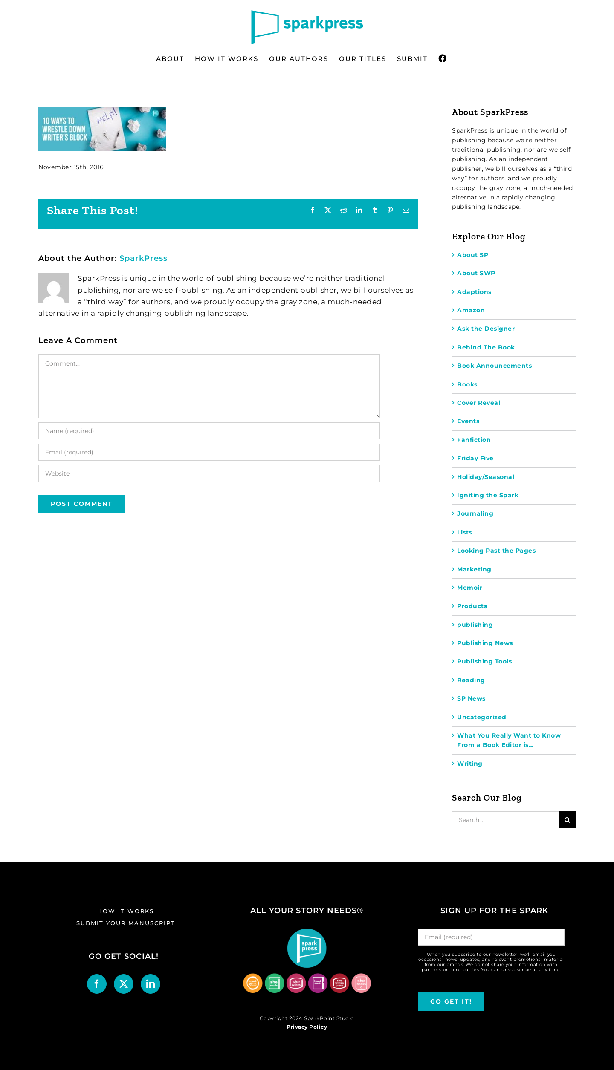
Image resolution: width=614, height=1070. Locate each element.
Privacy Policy (307, 1027)
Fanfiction (474, 440)
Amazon (471, 310)
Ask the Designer (486, 328)
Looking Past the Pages (496, 550)
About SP (472, 255)
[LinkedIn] (151, 984)
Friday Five (475, 458)
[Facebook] (97, 984)
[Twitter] (124, 984)
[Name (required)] (209, 430)
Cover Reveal (478, 403)
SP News (471, 698)
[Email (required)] (209, 452)
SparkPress (143, 258)
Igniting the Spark (487, 495)
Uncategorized (482, 717)
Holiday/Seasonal (485, 477)
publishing (475, 625)
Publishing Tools (484, 661)
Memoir (469, 587)
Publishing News (485, 643)
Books (467, 384)
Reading (471, 680)
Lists (464, 532)
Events (468, 421)
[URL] (209, 473)
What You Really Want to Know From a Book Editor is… (509, 740)
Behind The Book (486, 347)
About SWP (476, 273)
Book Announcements (494, 365)
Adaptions (474, 292)
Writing (470, 763)
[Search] (567, 819)
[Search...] (505, 819)
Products (472, 606)
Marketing (474, 569)
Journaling (475, 513)
